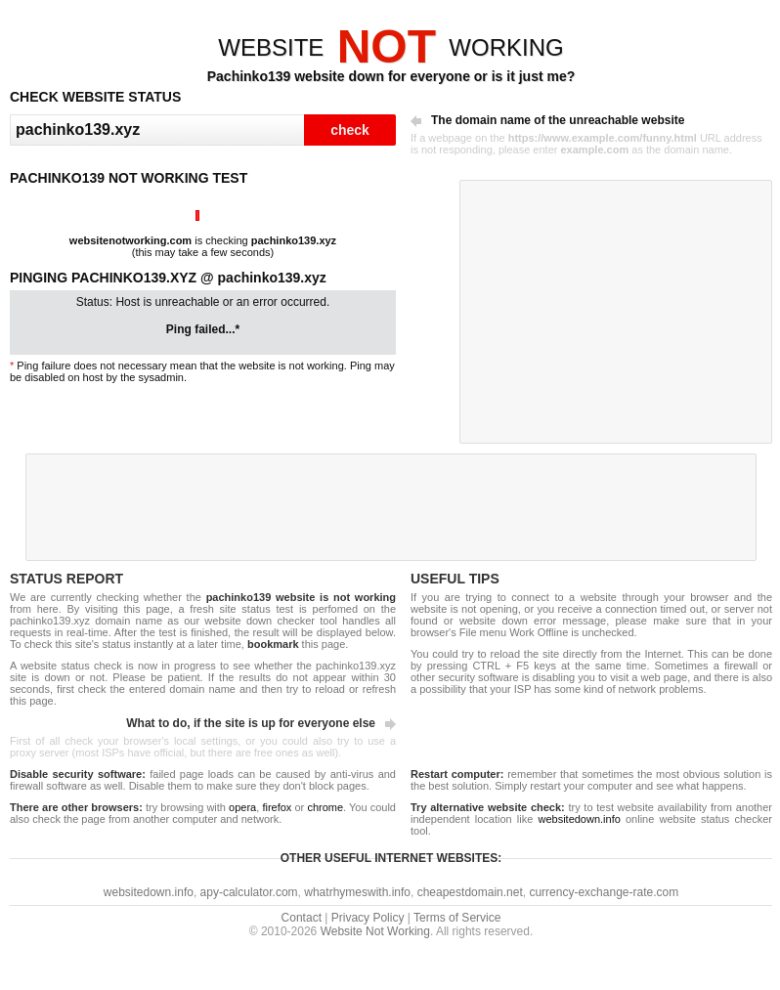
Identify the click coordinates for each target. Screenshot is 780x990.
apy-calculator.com (249, 892)
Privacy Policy (368, 918)
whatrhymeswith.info (357, 892)
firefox (276, 807)
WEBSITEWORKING (390, 47)
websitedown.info (579, 819)
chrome (325, 807)
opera (242, 807)
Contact (302, 918)
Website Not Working (375, 931)
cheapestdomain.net (470, 892)
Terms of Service (456, 918)
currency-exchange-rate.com (603, 892)
